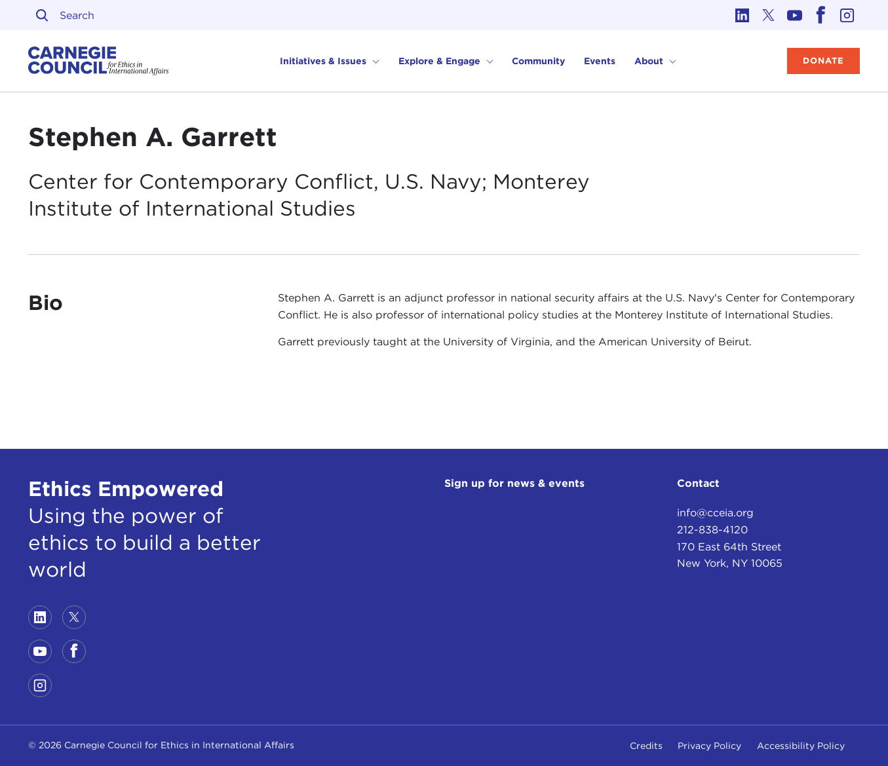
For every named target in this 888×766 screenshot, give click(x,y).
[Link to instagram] (847, 15)
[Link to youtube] (794, 15)
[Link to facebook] (820, 15)
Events (599, 61)
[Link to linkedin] (742, 15)
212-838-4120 (712, 530)
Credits (646, 745)
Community (538, 61)
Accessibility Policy (801, 745)
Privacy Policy (709, 745)
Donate (823, 61)
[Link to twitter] (768, 15)
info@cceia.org (715, 513)
